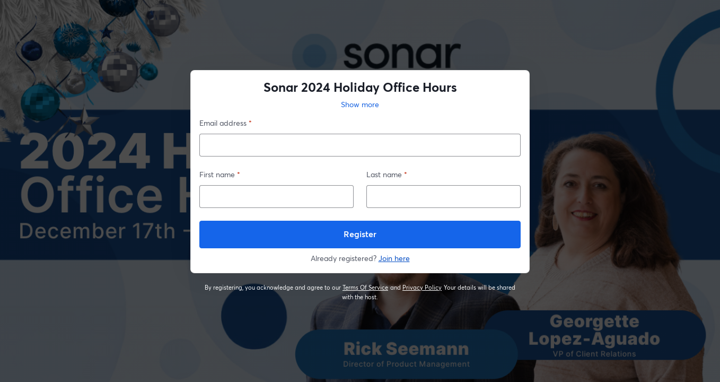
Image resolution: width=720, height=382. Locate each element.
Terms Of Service (366, 287)
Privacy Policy (422, 287)
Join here (394, 258)
